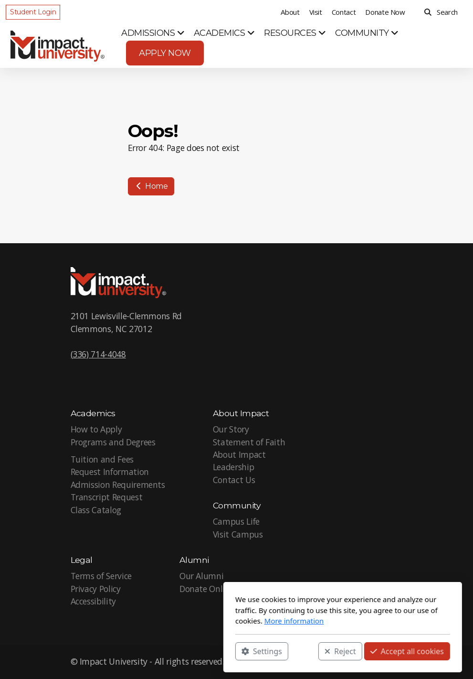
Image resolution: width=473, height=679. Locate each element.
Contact (344, 12)
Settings (156, 651)
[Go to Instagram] (396, 662)
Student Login (33, 12)
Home (151, 186)
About (290, 12)
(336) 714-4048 (98, 354)
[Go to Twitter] (367, 662)
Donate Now (385, 12)
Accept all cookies (300, 651)
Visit (315, 12)
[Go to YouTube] (381, 662)
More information (188, 620)
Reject (234, 651)
